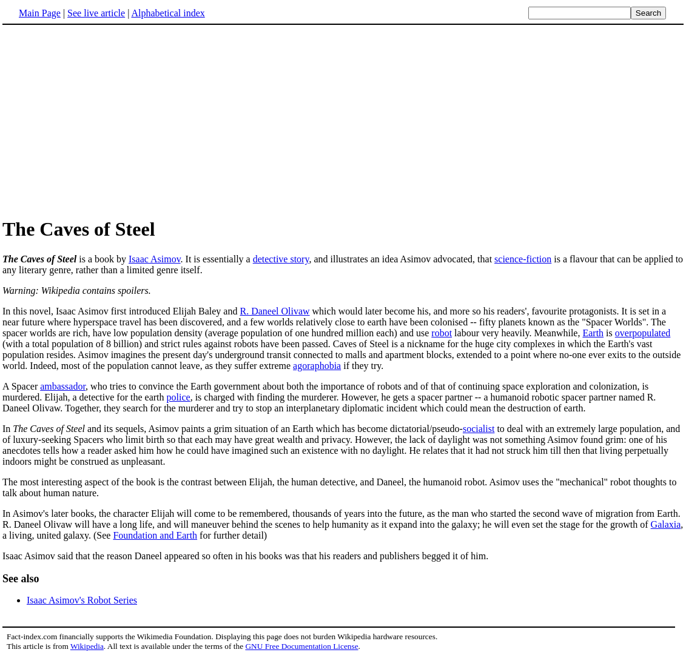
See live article (96, 13)
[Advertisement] (104, 120)
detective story (281, 259)
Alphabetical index (167, 13)
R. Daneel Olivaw (274, 311)
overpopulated (643, 333)
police (178, 397)
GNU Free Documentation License (301, 646)
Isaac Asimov (155, 259)
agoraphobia (317, 366)
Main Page (40, 13)
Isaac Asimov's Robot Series (82, 600)
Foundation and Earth (155, 535)
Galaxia (666, 524)
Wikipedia (87, 646)
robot (441, 333)
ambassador (63, 386)
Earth (593, 333)
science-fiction (522, 259)
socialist (478, 429)
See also (20, 579)
